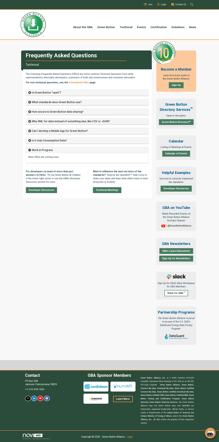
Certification (159, 27)
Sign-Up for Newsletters (176, 258)
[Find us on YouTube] (40, 398)
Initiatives (178, 27)
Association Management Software (36, 436)
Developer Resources (41, 190)
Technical (126, 27)
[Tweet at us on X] (28, 398)
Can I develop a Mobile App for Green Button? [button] (60, 130)
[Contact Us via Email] (47, 398)
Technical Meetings (107, 190)
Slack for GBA (175, 293)
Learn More (123, 398)
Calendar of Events (176, 153)
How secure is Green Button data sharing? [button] (57, 111)
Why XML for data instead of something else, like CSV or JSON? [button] (71, 121)
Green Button (106, 27)
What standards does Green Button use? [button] (57, 102)
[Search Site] (192, 5)
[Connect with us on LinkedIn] (34, 398)
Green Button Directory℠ (176, 122)
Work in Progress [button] (42, 150)
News (192, 27)
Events (141, 27)
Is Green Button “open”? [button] (47, 92)
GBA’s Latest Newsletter (176, 251)
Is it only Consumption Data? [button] (49, 140)
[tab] (87, 93)
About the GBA (83, 27)
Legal (130, 436)
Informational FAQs (79, 82)
